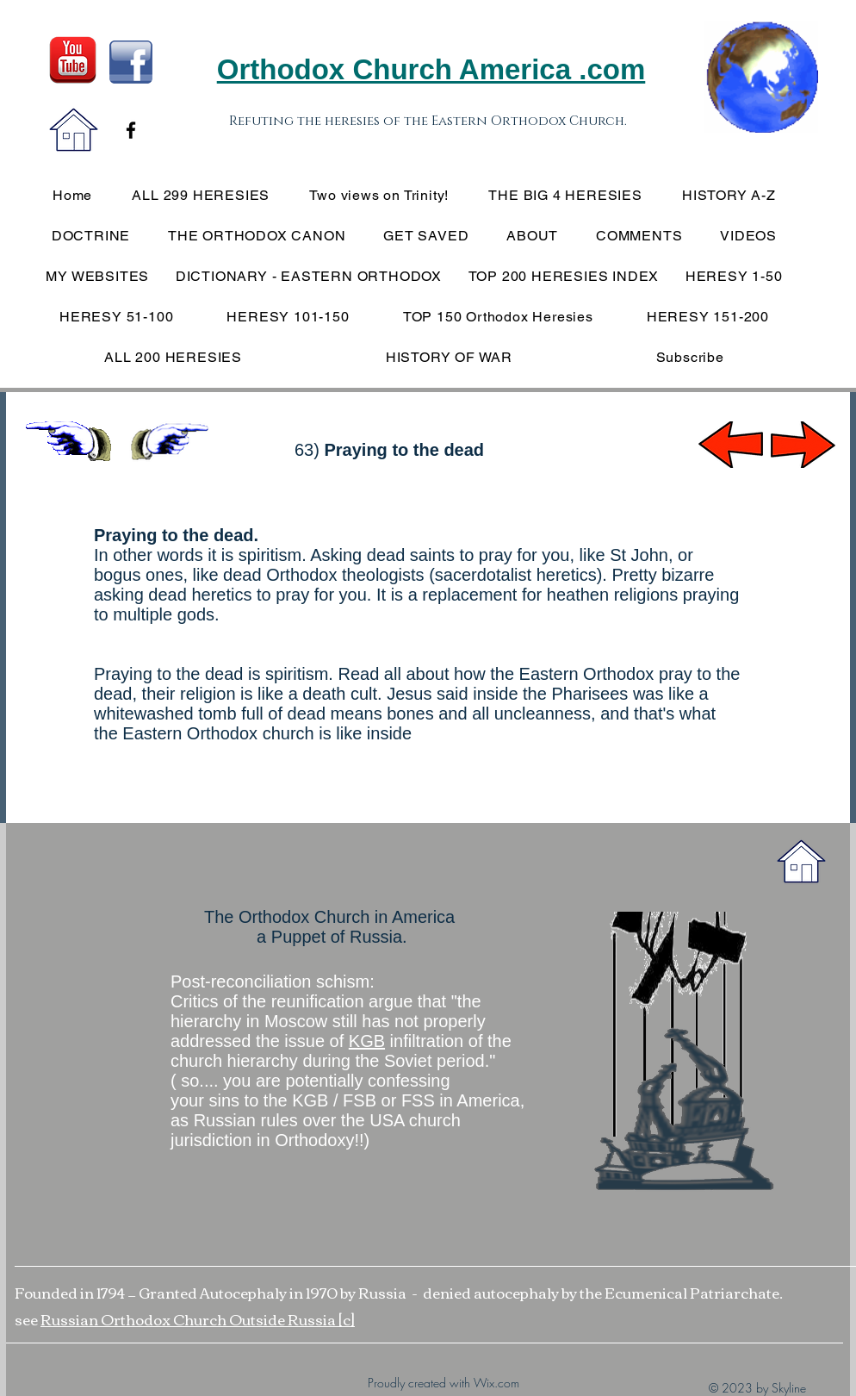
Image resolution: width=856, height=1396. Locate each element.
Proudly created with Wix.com (443, 1382)
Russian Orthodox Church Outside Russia (189, 1319)
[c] (346, 1319)
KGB (367, 1040)
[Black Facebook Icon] (131, 130)
